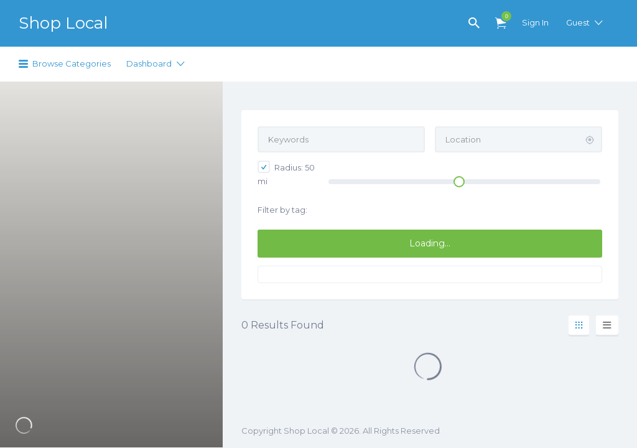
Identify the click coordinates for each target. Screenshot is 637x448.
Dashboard (149, 63)
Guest (578, 22)
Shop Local (63, 23)
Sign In (535, 22)
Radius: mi (286, 173)
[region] (111, 264)
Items (503, 16)
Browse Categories (71, 63)
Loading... (429, 243)
